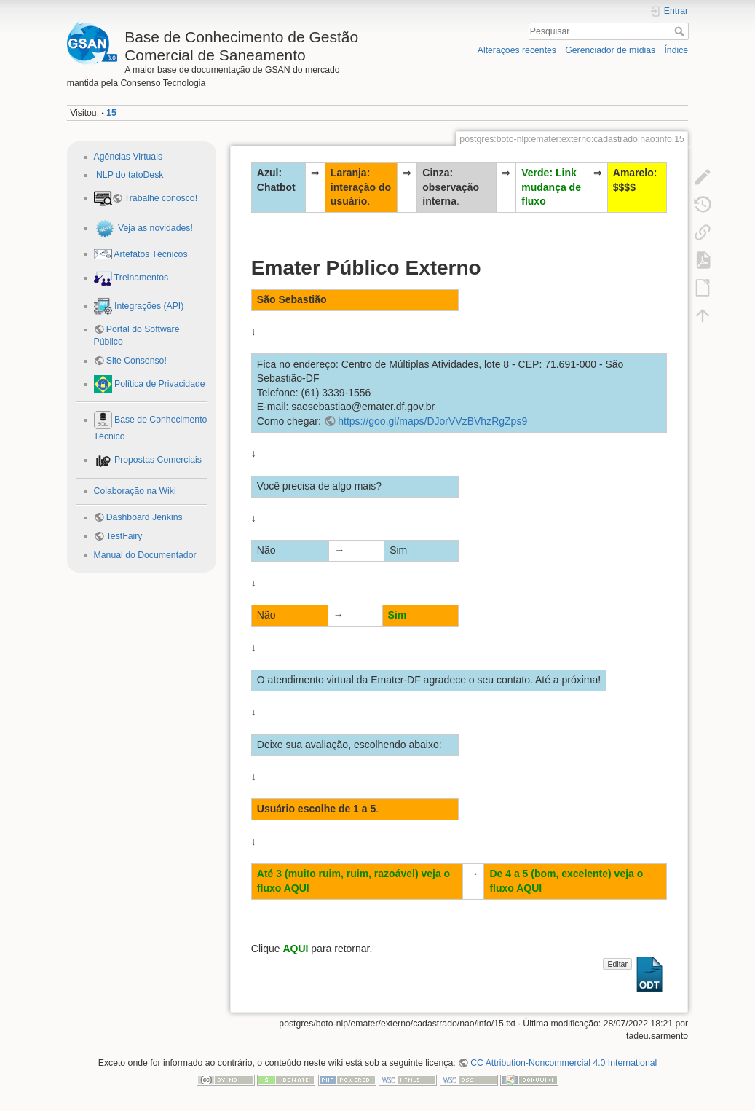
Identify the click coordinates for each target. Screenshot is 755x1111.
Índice (676, 50)
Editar (617, 963)
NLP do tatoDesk (129, 175)
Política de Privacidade (158, 384)
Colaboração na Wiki (135, 491)
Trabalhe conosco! (160, 198)
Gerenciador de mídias (610, 50)
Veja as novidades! (154, 228)
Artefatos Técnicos (150, 253)
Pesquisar (681, 31)
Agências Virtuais (128, 157)
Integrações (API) (148, 306)
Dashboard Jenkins (144, 517)
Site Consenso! (136, 361)
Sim (397, 615)
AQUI (295, 948)
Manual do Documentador (145, 555)
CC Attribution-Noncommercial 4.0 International (563, 1063)
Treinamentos (140, 277)
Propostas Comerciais (157, 460)
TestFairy (124, 536)
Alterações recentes (517, 50)
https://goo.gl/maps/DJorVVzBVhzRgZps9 (432, 421)
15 (111, 113)
